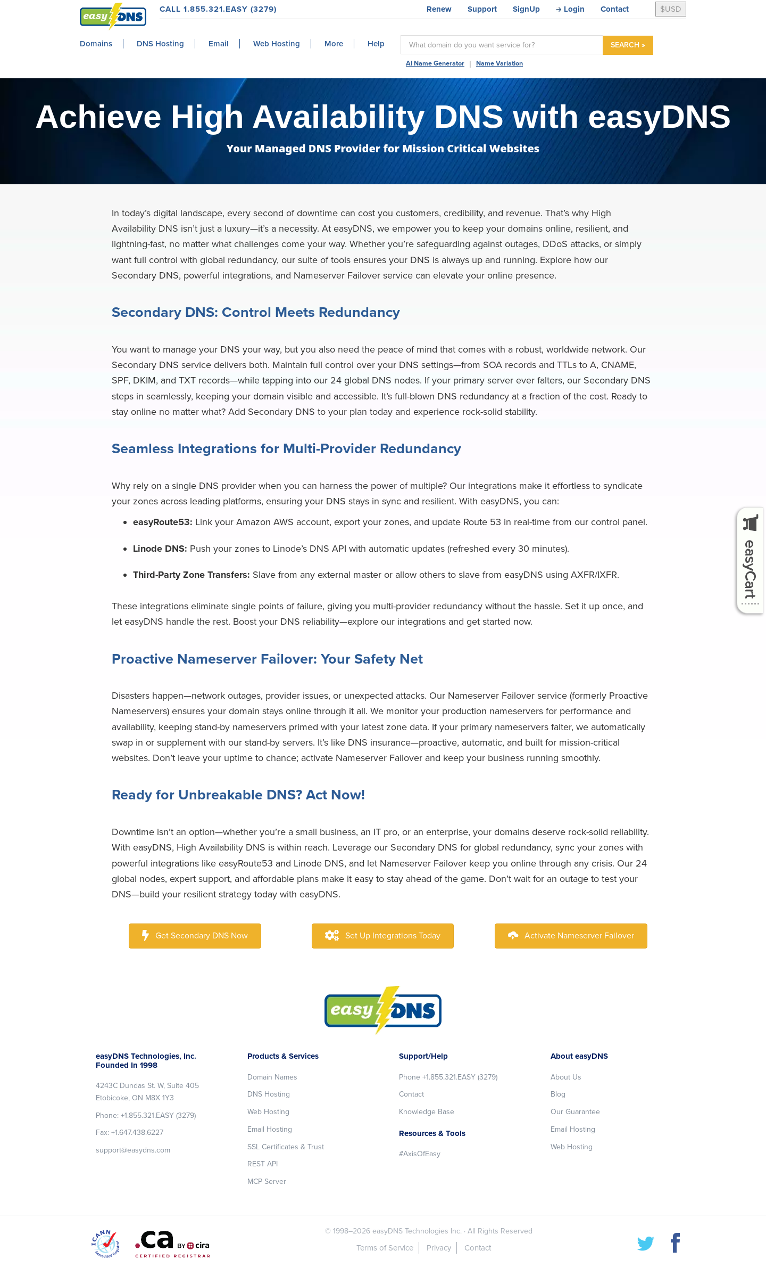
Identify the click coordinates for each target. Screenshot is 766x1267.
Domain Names (272, 1077)
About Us (566, 1077)
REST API (262, 1163)
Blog (558, 1094)
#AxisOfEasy (419, 1153)
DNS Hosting (268, 1094)
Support (482, 9)
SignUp (526, 9)
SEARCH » (628, 45)
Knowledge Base (426, 1111)
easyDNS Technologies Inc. (417, 1231)
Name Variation (499, 63)
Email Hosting (269, 1129)
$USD (670, 9)
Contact (615, 9)
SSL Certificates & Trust (285, 1146)
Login (574, 9)
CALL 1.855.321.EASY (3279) (218, 9)
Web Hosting (268, 1111)
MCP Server (266, 1181)
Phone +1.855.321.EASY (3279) (448, 1077)
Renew (439, 9)
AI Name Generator (435, 63)
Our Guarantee (575, 1111)
